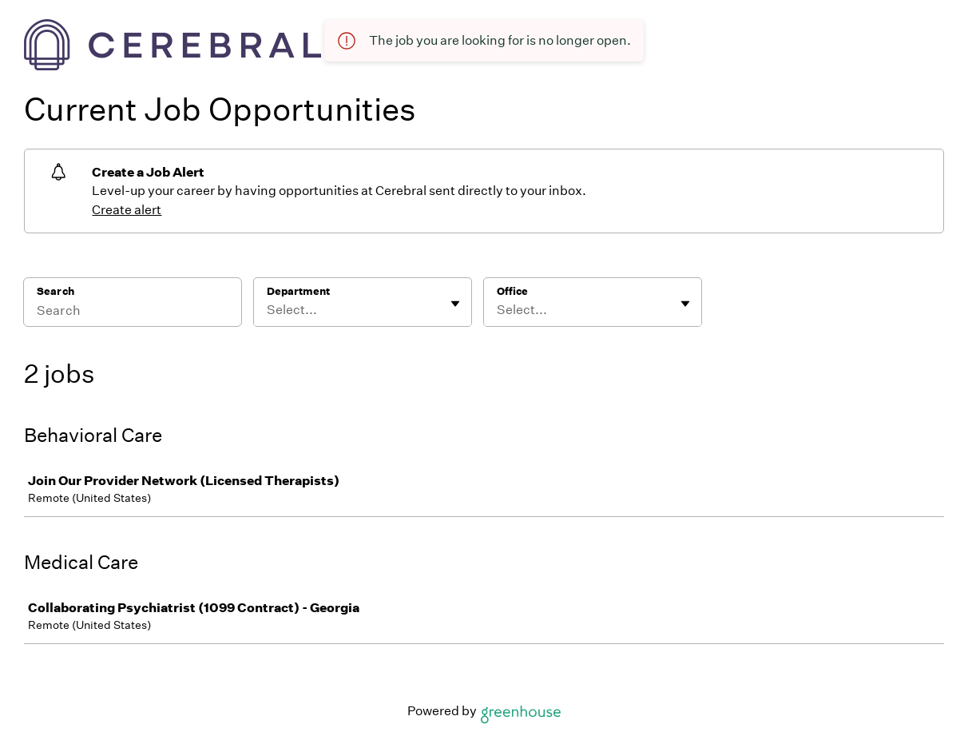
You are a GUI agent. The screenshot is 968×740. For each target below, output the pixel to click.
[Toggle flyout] (455, 303)
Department (298, 291)
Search (55, 291)
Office (512, 291)
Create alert (126, 209)
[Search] (132, 312)
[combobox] (268, 310)
